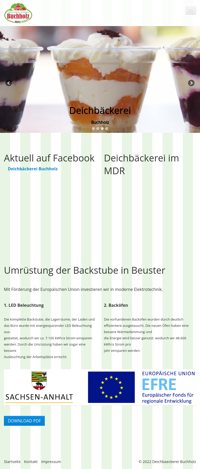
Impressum (51, 461)
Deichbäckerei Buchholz (33, 169)
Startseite (12, 461)
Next (191, 83)
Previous (9, 83)
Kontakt (31, 461)
